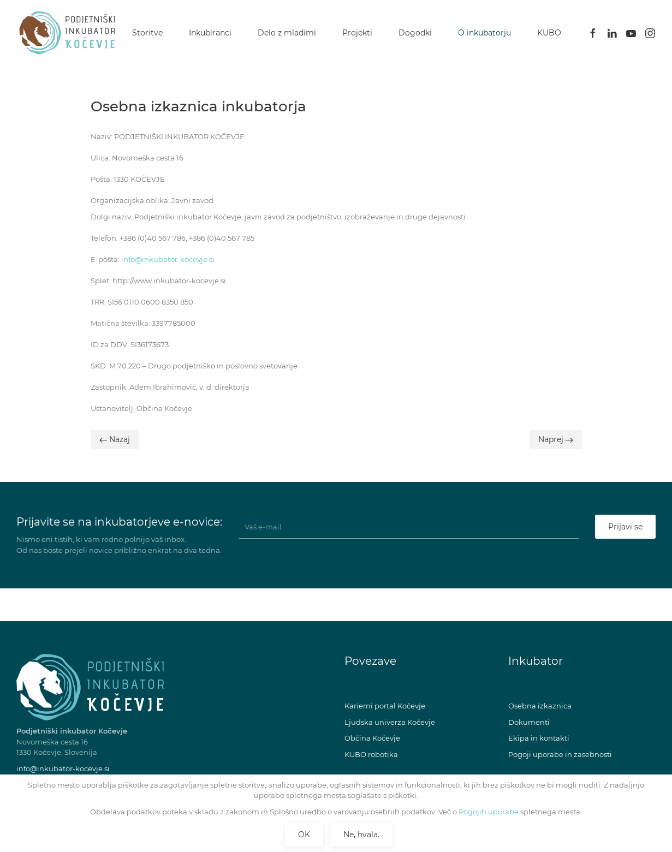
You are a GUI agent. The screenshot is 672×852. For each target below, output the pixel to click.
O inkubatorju (484, 33)
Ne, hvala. (361, 834)
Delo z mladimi (287, 33)
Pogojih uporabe (488, 811)
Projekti (357, 33)
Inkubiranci (210, 33)
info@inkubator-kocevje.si (168, 259)
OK (304, 834)
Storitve (147, 33)
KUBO (549, 33)
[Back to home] (69, 32)
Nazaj (114, 439)
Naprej (555, 439)
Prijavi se (625, 527)
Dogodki (415, 33)
